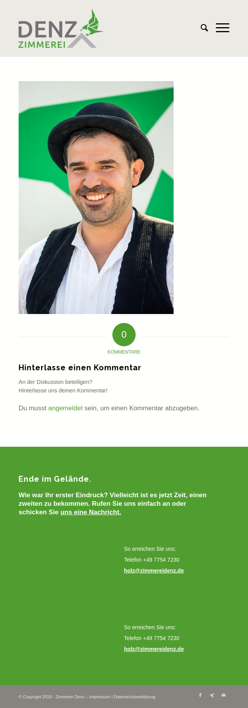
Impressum (99, 696)
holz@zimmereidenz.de (154, 570)
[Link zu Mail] (223, 695)
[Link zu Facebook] (200, 695)
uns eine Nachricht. (90, 512)
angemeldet (65, 408)
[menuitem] (200, 28)
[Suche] (200, 28)
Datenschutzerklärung (134, 696)
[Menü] (218, 28)
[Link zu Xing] (212, 695)
